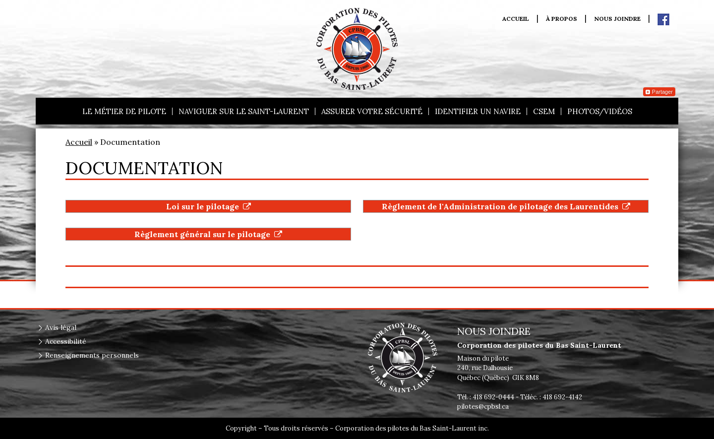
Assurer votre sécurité (371, 111)
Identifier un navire (478, 111)
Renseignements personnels (92, 355)
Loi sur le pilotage (208, 206)
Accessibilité (65, 341)
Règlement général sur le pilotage (208, 234)
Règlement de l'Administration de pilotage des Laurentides (506, 206)
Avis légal (60, 327)
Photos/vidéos (599, 111)
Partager (659, 92)
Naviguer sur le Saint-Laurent (243, 111)
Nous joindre (617, 18)
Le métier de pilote (124, 111)
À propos (561, 18)
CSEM (544, 111)
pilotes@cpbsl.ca (483, 406)
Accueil (515, 18)
